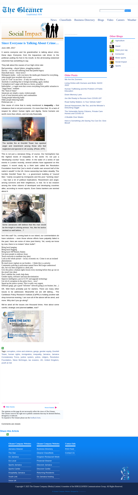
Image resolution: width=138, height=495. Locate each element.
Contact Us (70, 453)
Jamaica (46, 354)
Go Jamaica (13, 457)
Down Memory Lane (73, 95)
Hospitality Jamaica (16, 473)
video (110, 19)
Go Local (12, 461)
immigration (27, 354)
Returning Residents (45, 473)
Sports (118, 66)
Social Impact (121, 62)
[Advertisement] (23, 384)
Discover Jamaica (44, 465)
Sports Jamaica (15, 465)
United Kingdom (51, 360)
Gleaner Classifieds (45, 453)
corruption (11, 351)
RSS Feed (69, 449)
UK (41, 360)
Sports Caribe (14, 469)
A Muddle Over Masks (74, 117)
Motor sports (120, 58)
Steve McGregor (20, 360)
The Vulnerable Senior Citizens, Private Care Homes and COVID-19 (84, 112)
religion (45, 357)
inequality (37, 354)
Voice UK (12, 481)
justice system (27, 357)
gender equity (45, 351)
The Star (12, 453)
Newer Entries (49, 407)
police (37, 357)
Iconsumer (119, 54)
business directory (84, 19)
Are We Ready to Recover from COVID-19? (83, 98)
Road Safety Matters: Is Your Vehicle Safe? (83, 102)
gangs (36, 351)
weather (131, 19)
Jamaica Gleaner (15, 449)
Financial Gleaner (44, 461)
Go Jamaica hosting (45, 477)
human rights (14, 354)
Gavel (117, 46)
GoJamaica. (82, 491)
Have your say (121, 50)
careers (120, 19)
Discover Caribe (43, 469)
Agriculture (119, 41)
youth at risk (7, 363)
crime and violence (24, 351)
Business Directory (45, 449)
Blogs (101, 19)
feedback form (35, 418)
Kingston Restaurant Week (48, 457)
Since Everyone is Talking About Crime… (30, 43)
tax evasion (33, 360)
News (54, 19)
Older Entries (10, 407)
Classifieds (65, 19)
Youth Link (12, 477)
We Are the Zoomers (73, 79)
